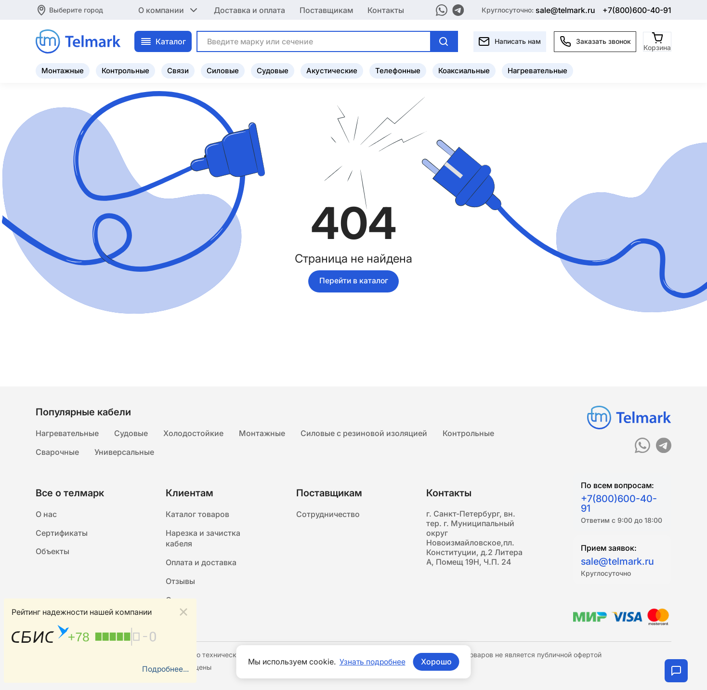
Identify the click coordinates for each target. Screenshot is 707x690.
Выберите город (76, 9)
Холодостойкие (193, 432)
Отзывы (180, 583)
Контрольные (125, 70)
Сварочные (57, 451)
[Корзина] (657, 40)
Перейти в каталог (353, 281)
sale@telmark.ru (565, 9)
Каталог (163, 41)
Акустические (331, 70)
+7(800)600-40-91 (636, 9)
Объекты (52, 552)
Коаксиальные (464, 70)
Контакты (385, 9)
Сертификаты (62, 533)
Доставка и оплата (249, 9)
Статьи (179, 602)
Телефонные (397, 70)
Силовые (223, 70)
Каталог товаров (197, 513)
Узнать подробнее (372, 661)
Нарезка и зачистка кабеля (203, 538)
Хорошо (436, 661)
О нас (46, 513)
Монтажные (62, 70)
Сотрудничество (328, 513)
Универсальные (124, 451)
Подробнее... (165, 669)
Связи (178, 70)
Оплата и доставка (201, 564)
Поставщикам (326, 9)
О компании (168, 9)
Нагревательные (537, 70)
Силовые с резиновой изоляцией (364, 432)
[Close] (183, 612)
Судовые (272, 70)
